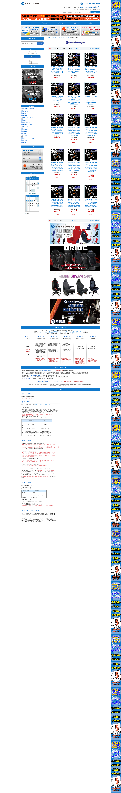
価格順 (92, 48)
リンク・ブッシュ (64, 37)
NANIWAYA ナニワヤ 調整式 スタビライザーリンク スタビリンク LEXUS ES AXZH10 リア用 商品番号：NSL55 (74, 69)
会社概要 (70, 12)
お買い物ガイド (77, 12)
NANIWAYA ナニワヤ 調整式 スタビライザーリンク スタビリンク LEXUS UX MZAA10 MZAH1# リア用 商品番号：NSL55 (91, 69)
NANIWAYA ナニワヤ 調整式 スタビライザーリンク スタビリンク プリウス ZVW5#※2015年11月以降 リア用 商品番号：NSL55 (57, 69)
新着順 (97, 48)
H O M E (28, 23)
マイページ (85, 12)
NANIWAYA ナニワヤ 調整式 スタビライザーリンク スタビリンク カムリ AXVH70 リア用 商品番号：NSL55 (57, 99)
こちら (35, 53)
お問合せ (76, 23)
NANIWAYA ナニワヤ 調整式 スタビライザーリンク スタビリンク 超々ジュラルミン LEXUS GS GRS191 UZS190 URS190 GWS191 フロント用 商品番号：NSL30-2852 (91, 167)
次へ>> (78, 48)
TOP (48, 37)
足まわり (54, 37)
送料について (92, 23)
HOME (64, 12)
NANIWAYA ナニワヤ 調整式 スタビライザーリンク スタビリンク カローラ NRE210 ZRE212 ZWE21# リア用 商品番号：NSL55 (57, 130)
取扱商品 (44, 23)
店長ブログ (60, 23)
